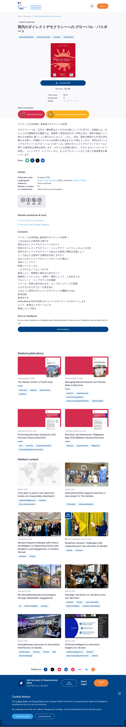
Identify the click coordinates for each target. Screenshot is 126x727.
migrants (33, 390)
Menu (103, 6)
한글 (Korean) (50, 180)
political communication (91, 606)
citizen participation (26, 37)
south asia (23, 390)
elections (56, 37)
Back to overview (27, 22)
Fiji (20, 606)
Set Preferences (45, 716)
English (40, 180)
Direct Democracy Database (32, 220)
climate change (97, 401)
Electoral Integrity (31, 606)
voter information (92, 602)
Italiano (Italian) (80, 180)
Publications (27, 16)
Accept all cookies (23, 716)
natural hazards (82, 393)
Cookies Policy (21, 701)
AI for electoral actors (27, 504)
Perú (21, 446)
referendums (68, 37)
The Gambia (71, 504)
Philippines (95, 446)
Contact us (101, 683)
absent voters (45, 390)
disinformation (24, 652)
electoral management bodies (78, 401)
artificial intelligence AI (27, 500)
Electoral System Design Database (34, 224)
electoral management (75, 397)
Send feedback (63, 329)
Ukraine (32, 556)
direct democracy (43, 37)
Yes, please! (69, 683)
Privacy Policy (38, 701)
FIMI (53, 652)
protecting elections (43, 446)
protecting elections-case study (31, 449)
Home (19, 16)
